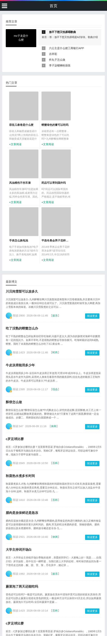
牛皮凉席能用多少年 (20, 307)
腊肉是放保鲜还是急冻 (22, 455)
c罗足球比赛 (15, 381)
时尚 (55, 294)
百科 (55, 405)
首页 (53, 6)
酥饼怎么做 (14, 344)
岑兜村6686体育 (61, 627)
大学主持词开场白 (19, 492)
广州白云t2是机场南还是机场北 (52, 624)
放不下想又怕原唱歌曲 (62, 31)
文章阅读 (16, 144)
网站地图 (75, 624)
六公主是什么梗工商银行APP (66, 48)
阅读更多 (92, 258)
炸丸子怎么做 (57, 59)
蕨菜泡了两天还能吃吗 (22, 528)
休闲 (53, 368)
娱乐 (55, 257)
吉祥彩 (53, 53)
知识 (55, 589)
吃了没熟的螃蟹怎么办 (22, 270)
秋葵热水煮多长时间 (20, 418)
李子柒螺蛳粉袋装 (60, 65)
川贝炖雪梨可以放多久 (22, 233)
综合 (55, 331)
